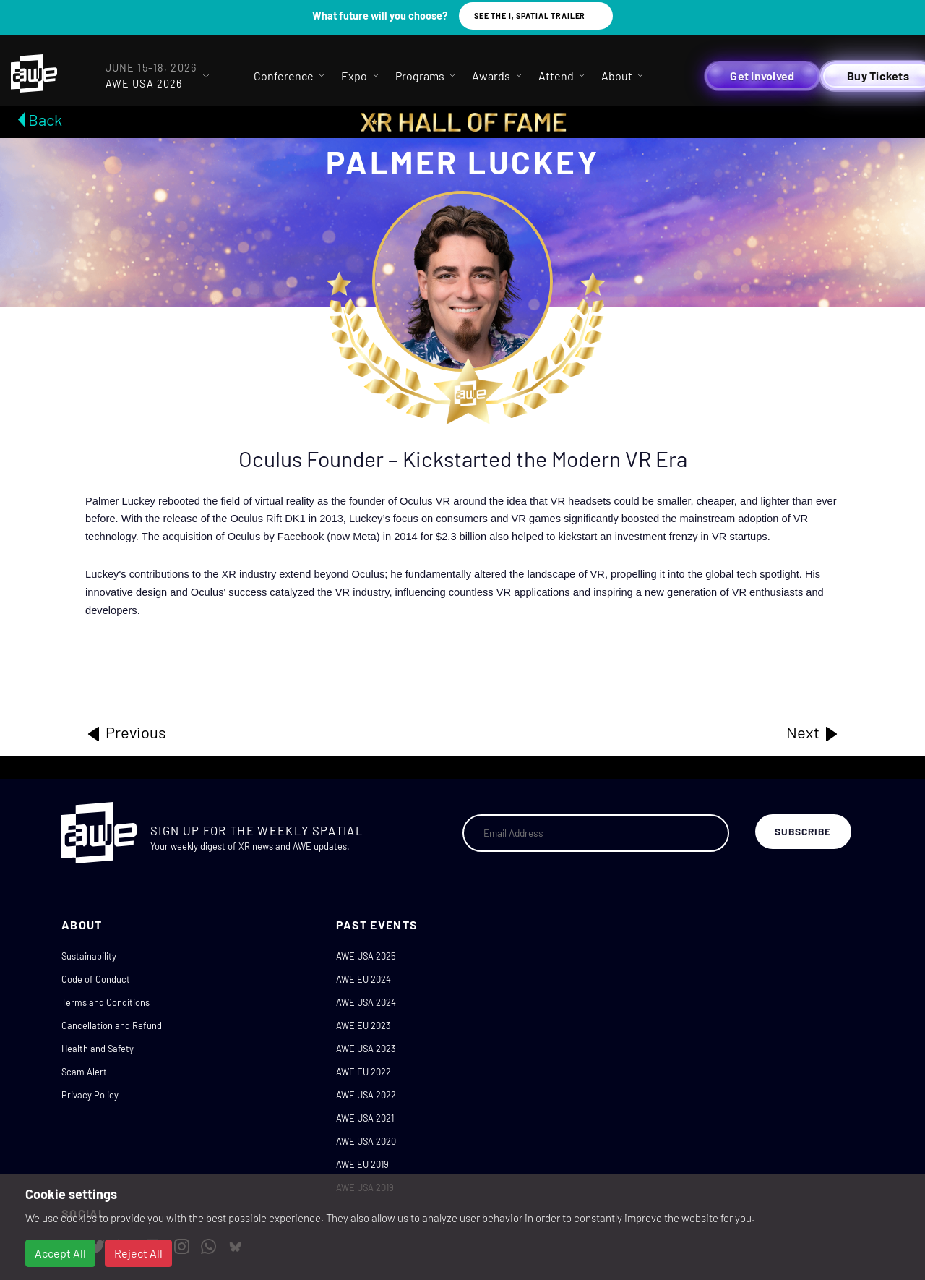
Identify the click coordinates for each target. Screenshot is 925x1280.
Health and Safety (97, 1048)
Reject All (138, 1253)
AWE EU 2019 (362, 1164)
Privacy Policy (90, 1095)
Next (813, 732)
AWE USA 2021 (365, 1118)
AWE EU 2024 (363, 979)
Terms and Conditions (105, 1002)
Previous (125, 732)
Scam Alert (84, 1072)
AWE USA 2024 (366, 1002)
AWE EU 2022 (363, 1072)
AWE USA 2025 (366, 956)
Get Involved (762, 75)
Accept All (60, 1253)
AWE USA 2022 (366, 1095)
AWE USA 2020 (366, 1141)
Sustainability (88, 956)
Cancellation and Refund (111, 1025)
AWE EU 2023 (363, 1025)
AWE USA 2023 (366, 1048)
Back (45, 119)
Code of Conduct (95, 979)
